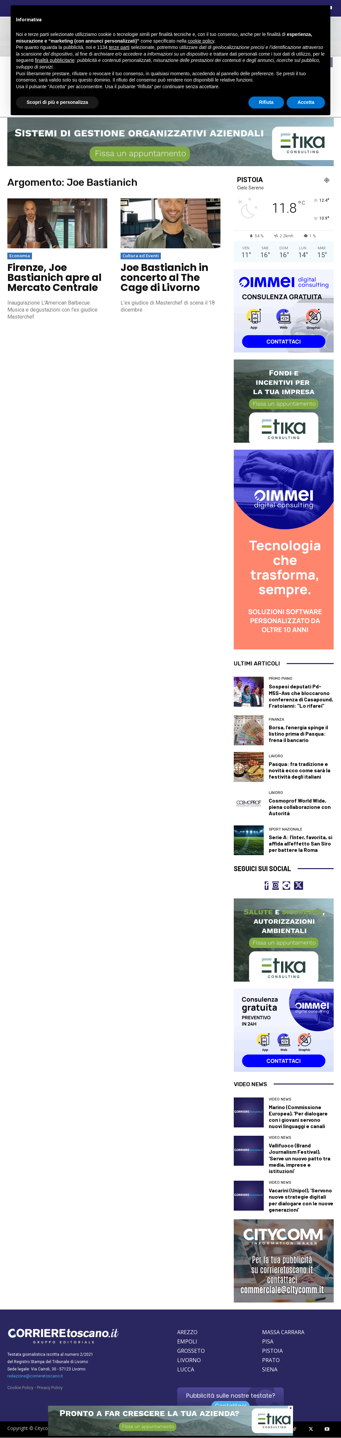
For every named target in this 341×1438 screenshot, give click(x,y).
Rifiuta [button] (266, 102)
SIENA (269, 1369)
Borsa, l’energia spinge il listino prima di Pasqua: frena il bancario (298, 733)
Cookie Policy (20, 1387)
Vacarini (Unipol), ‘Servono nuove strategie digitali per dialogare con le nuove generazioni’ (301, 1200)
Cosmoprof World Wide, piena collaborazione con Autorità (300, 806)
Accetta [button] (305, 102)
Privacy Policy (50, 1387)
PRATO (271, 1360)
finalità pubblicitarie (55, 60)
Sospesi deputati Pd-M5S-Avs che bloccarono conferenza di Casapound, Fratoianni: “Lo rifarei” (301, 696)
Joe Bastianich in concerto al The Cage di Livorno (164, 278)
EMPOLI (187, 1341)
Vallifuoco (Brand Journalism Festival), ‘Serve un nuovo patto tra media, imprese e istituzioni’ (299, 1158)
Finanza (276, 719)
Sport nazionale (285, 829)
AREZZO (187, 1332)
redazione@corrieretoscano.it (35, 1376)
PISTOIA (272, 1351)
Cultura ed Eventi (141, 256)
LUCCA (185, 1369)
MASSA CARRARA (283, 1332)
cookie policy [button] (201, 41)
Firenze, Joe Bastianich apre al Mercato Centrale (54, 278)
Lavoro (276, 756)
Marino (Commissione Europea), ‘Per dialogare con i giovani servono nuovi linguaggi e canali (298, 1116)
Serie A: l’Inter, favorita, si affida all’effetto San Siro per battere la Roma (300, 843)
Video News (280, 1099)
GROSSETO (191, 1351)
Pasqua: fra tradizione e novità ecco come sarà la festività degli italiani (299, 770)
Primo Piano (280, 678)
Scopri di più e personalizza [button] (57, 102)
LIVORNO (189, 1360)
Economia (19, 256)
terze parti (119, 47)
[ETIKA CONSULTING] (170, 1434)
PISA (267, 1341)
